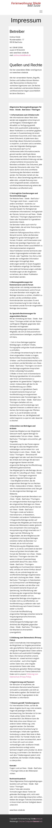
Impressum (38, 819)
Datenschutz (37, 821)
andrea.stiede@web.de (22, 55)
